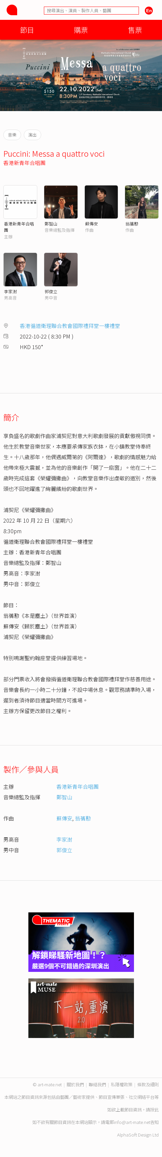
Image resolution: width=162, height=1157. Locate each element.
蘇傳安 (91, 223)
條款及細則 (148, 1084)
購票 (81, 29)
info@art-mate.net (132, 1122)
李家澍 (10, 291)
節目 (27, 29)
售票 (135, 29)
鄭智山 (51, 223)
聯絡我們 (97, 1084)
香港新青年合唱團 (24, 163)
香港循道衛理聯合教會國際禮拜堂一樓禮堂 (70, 326)
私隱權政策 (121, 1084)
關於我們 (75, 1084)
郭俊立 (51, 291)
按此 (154, 1109)
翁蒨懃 (131, 223)
